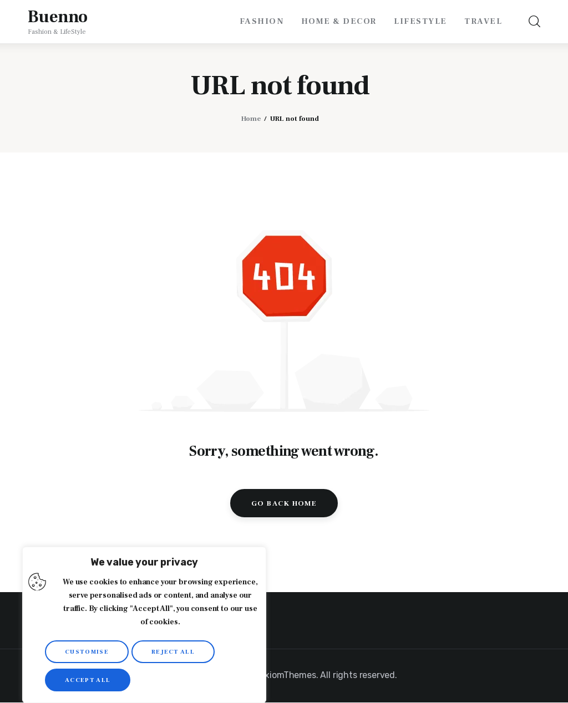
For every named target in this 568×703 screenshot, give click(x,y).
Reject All (173, 652)
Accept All (87, 680)
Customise (87, 652)
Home (251, 118)
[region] (144, 625)
